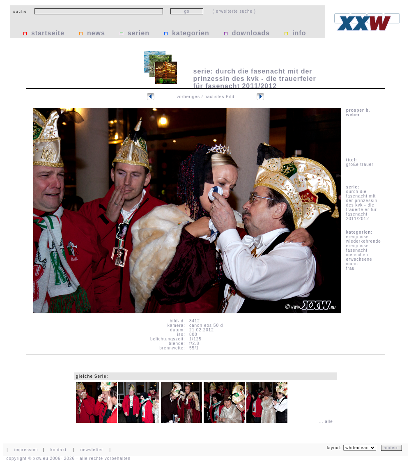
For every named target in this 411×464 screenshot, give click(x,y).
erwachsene (359, 259)
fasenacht (356, 250)
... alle (326, 421)
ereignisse (357, 236)
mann (352, 264)
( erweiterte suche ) (234, 11)
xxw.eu (40, 458)
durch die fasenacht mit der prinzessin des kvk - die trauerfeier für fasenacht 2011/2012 (361, 205)
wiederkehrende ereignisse (363, 243)
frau (350, 268)
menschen (357, 255)
